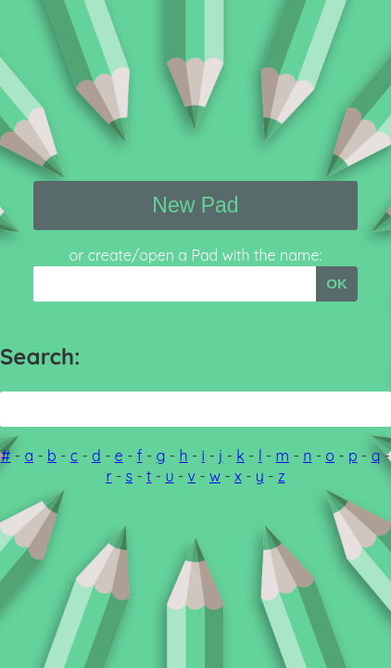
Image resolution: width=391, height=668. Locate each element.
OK (336, 283)
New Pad (195, 205)
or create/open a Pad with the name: (195, 255)
